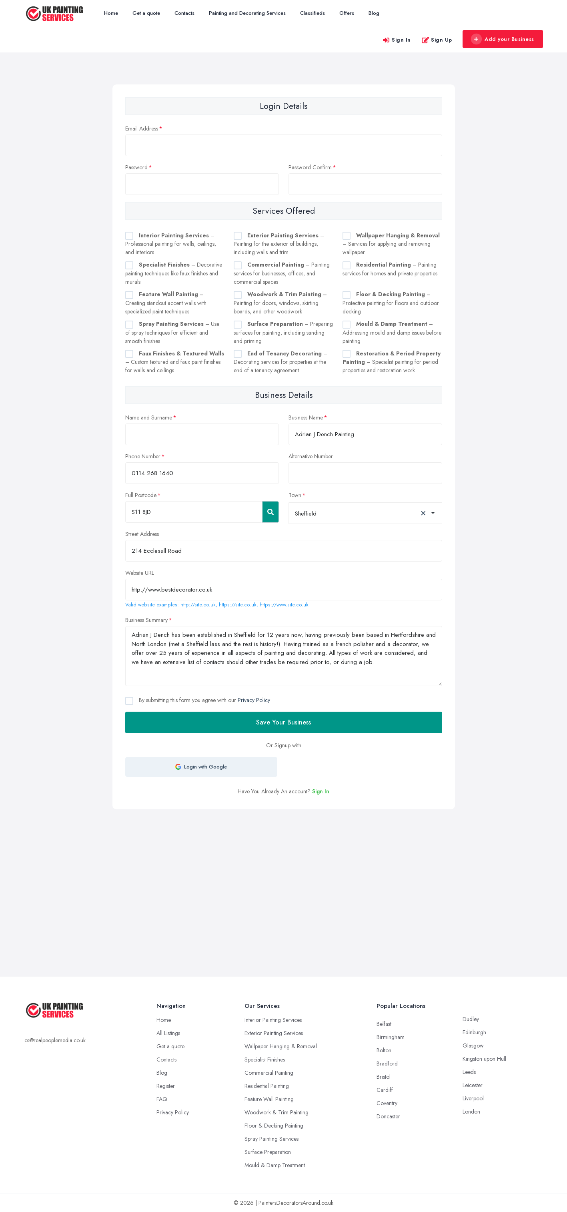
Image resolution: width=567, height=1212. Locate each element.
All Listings (168, 1033)
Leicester (473, 1085)
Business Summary (146, 620)
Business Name (306, 417)
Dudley (471, 1019)
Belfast (384, 1024)
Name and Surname (148, 417)
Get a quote (146, 13)
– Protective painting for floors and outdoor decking (391, 302)
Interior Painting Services (273, 1020)
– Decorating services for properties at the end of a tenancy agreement (280, 362)
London (471, 1112)
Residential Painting (266, 1086)
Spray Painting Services (271, 1139)
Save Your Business (283, 722)
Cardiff (385, 1090)
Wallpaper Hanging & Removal (280, 1046)
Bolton (384, 1050)
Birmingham (391, 1037)
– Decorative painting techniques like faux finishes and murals (173, 273)
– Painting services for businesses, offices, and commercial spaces (282, 273)
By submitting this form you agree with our (203, 700)
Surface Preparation (267, 1152)
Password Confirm (310, 167)
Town (295, 495)
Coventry (387, 1103)
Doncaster (388, 1116)
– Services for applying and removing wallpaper (391, 244)
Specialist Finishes (264, 1059)
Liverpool (473, 1098)
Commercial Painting (268, 1073)
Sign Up (437, 40)
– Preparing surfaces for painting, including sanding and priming (283, 332)
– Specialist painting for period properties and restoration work (392, 362)
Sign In (397, 40)
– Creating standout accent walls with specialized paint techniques (165, 302)
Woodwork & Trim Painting (276, 1112)
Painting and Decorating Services (247, 13)
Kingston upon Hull (484, 1059)
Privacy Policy (254, 700)
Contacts (184, 13)
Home (111, 13)
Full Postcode (140, 495)
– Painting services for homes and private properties (390, 269)
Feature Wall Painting (269, 1099)
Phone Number (142, 456)
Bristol (384, 1077)
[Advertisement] (284, 869)
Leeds (469, 1072)
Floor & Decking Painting (273, 1126)
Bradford (387, 1063)
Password (136, 167)
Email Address (141, 128)
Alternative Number (311, 456)
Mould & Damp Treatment (274, 1165)
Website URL (139, 573)
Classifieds (312, 13)
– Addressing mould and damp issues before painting (392, 332)
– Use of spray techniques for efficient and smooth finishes (172, 332)
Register (165, 1086)
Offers (346, 13)
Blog (374, 13)
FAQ (161, 1099)
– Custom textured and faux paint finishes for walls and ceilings (174, 362)
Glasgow (473, 1045)
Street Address (142, 534)
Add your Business (502, 39)
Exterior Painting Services (273, 1033)
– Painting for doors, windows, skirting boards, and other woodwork (280, 302)
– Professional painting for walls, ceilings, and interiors (170, 244)
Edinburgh (474, 1032)
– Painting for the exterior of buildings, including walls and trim (279, 244)
